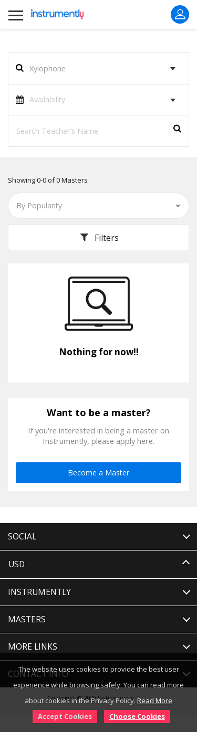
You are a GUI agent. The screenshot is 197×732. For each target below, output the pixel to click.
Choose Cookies (137, 716)
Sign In (180, 14)
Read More (154, 700)
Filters (98, 237)
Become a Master (98, 473)
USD (16, 564)
